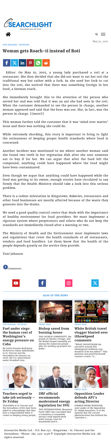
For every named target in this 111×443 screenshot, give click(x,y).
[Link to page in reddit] (46, 63)
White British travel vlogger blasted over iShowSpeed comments (91, 334)
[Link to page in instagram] (68, 283)
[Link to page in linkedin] (22, 63)
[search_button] (96, 34)
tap (103, 34)
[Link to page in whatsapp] (38, 63)
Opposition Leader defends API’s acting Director (89, 397)
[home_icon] (8, 34)
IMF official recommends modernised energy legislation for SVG (54, 399)
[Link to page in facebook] (6, 63)
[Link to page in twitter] (14, 63)
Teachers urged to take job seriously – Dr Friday (19, 397)
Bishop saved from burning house (54, 330)
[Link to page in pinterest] (30, 63)
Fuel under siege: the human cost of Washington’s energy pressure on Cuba (18, 336)
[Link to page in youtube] (16, 283)
